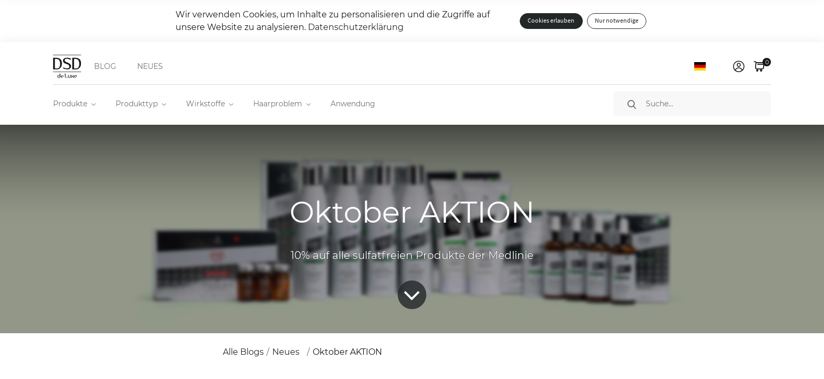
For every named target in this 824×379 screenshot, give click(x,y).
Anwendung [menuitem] (353, 103)
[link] (739, 66)
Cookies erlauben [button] (551, 21)
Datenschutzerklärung (356, 27)
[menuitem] (74, 103)
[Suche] (692, 103)
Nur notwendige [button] (616, 21)
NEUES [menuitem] (150, 66)
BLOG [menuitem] (105, 66)
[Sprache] (709, 66)
